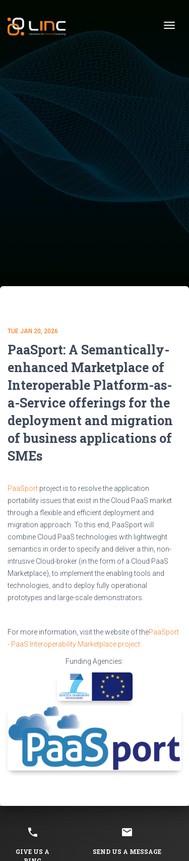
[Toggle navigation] (169, 25)
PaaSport (23, 488)
